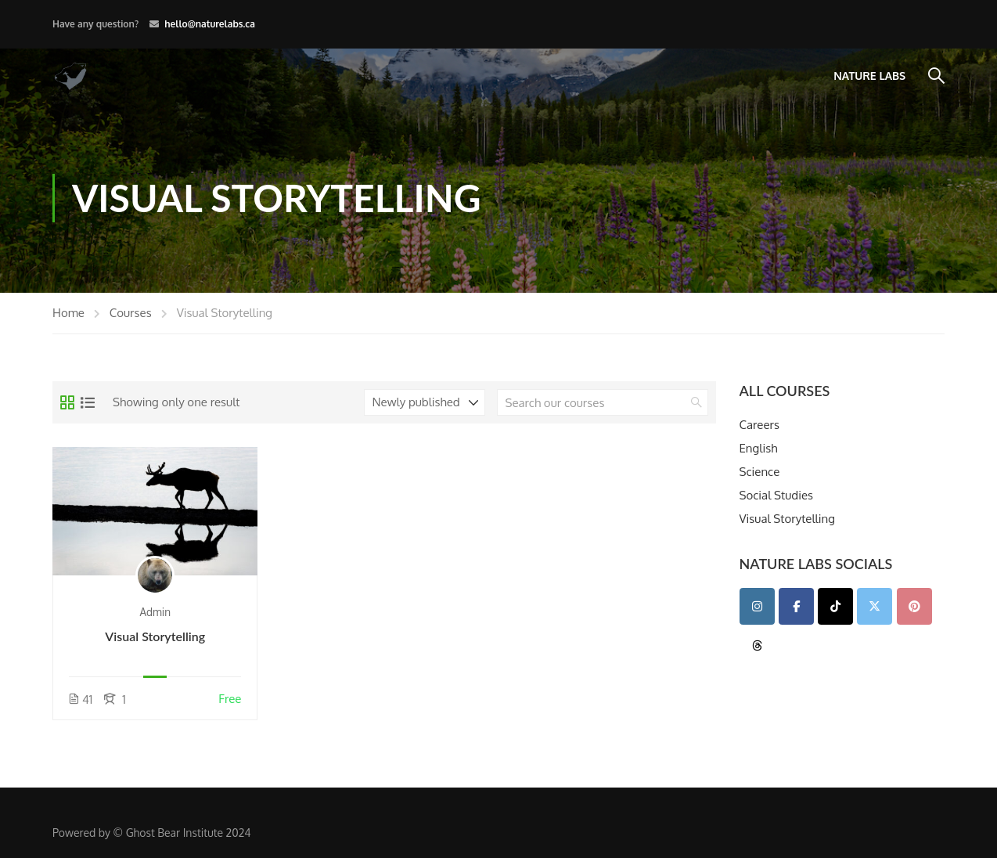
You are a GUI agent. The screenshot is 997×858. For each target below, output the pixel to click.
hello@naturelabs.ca (209, 24)
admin (155, 611)
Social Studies (777, 495)
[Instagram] (757, 606)
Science (760, 472)
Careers (759, 425)
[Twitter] (874, 606)
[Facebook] (796, 606)
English (759, 449)
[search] (696, 402)
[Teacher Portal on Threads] (757, 645)
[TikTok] (835, 606)
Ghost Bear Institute (174, 832)
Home (68, 312)
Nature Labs (869, 75)
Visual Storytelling (155, 636)
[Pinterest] (914, 606)
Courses (131, 312)
